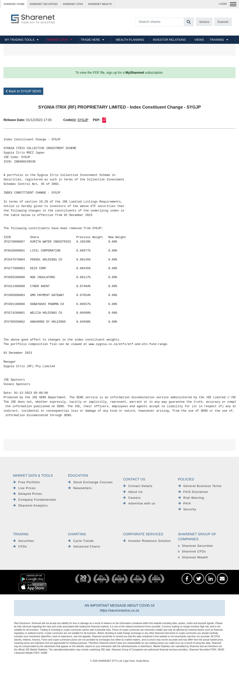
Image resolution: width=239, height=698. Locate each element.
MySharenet (134, 72)
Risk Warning (191, 497)
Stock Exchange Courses (90, 482)
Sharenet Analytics (30, 505)
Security (187, 509)
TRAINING (217, 39)
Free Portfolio (26, 482)
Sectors (204, 22)
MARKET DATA (57, 39)
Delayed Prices (27, 493)
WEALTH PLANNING (130, 39)
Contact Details (137, 486)
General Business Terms (200, 486)
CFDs (20, 546)
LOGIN (223, 4)
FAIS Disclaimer (193, 492)
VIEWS (199, 39)
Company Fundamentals (34, 499)
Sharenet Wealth (193, 557)
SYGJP (83, 120)
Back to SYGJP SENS (23, 91)
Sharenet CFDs (73, 4)
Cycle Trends (81, 541)
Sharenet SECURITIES (44, 4)
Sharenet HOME (14, 4)
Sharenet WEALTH (100, 4)
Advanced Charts (84, 546)
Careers (132, 497)
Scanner (223, 22)
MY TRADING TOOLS (19, 39)
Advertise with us (139, 503)
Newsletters (80, 488)
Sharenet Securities (195, 546)
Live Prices (24, 488)
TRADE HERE (90, 39)
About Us (133, 492)
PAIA (184, 503)
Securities (23, 541)
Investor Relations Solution (147, 541)
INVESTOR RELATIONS (169, 39)
